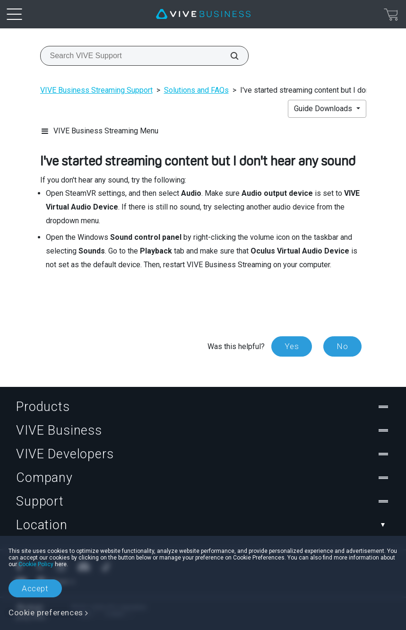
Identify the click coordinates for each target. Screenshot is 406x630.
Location (203, 525)
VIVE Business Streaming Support (96, 90)
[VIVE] (203, 14)
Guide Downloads (324, 108)
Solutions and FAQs (196, 90)
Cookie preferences (46, 612)
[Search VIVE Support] (229, 55)
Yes (292, 346)
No (342, 346)
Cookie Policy (35, 564)
